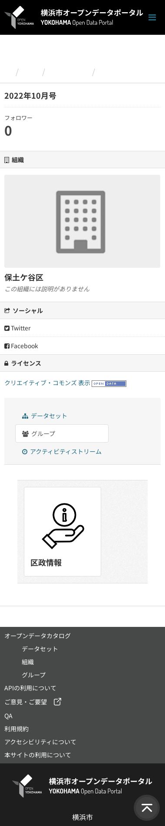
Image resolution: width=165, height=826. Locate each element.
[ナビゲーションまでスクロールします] (152, 18)
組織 (30, 71)
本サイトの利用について (37, 754)
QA (8, 715)
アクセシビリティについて (40, 741)
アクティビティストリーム (62, 451)
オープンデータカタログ (37, 635)
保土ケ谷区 (68, 71)
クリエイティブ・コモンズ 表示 (47, 382)
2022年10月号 (125, 71)
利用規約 (16, 728)
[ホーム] (8, 71)
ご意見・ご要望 (25, 701)
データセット (44, 415)
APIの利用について (30, 687)
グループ (38, 433)
